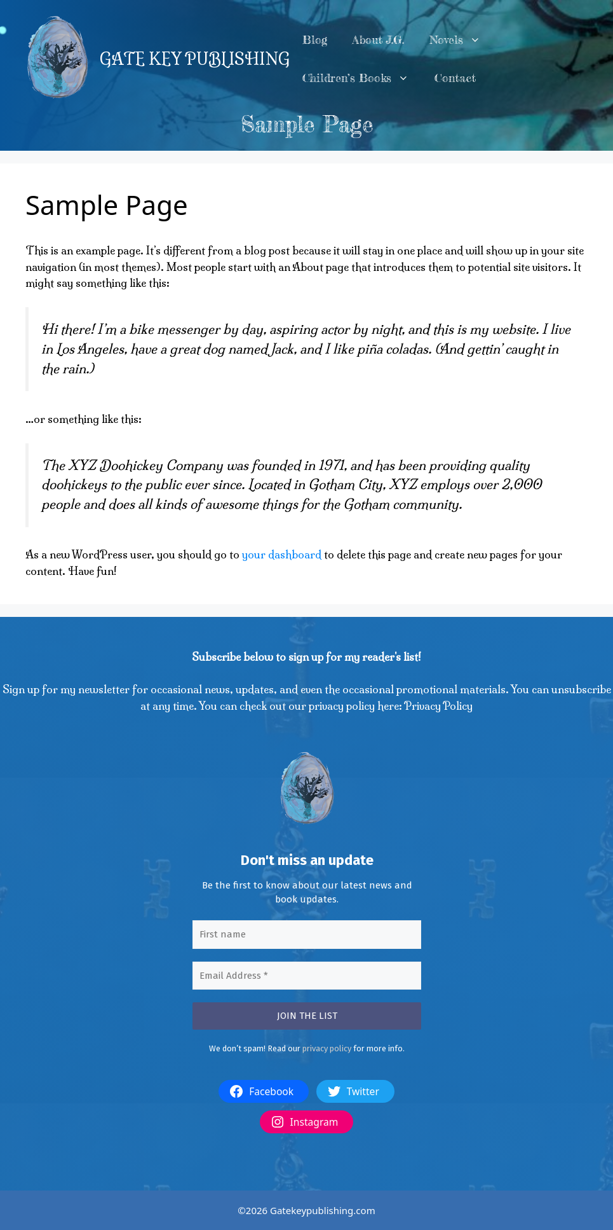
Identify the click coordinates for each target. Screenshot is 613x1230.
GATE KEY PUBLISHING (195, 59)
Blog (314, 39)
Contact (455, 78)
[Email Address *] (306, 976)
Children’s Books (362, 78)
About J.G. (378, 39)
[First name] (306, 934)
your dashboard (281, 554)
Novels (461, 40)
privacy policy (326, 1048)
